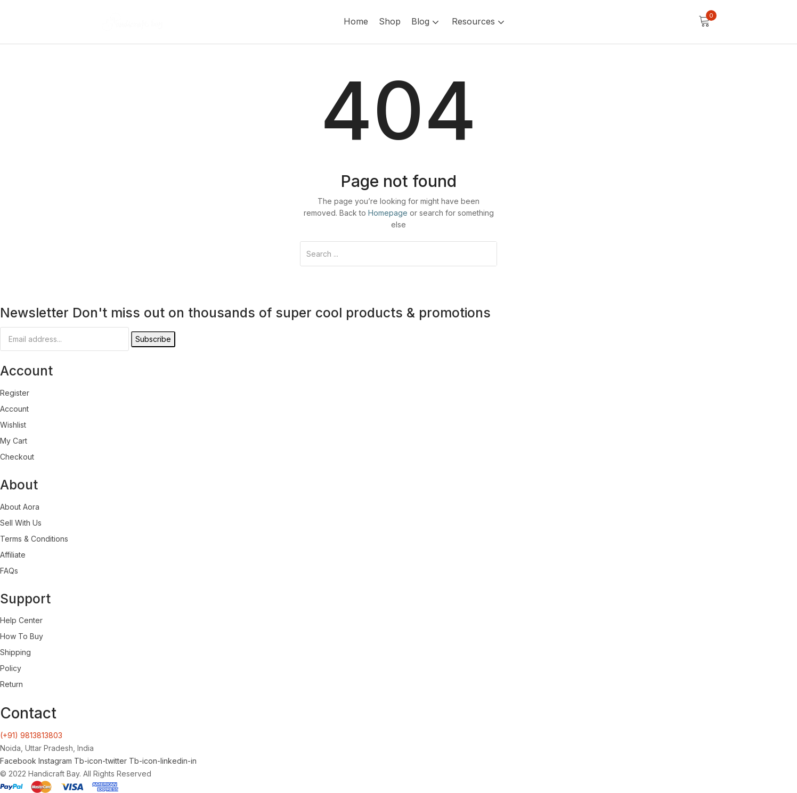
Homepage (388, 212)
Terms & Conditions (34, 538)
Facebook (19, 760)
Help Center (21, 620)
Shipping (15, 652)
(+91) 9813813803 (31, 735)
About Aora (19, 506)
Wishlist (13, 424)
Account (14, 408)
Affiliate (13, 554)
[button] (704, 21)
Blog (426, 21)
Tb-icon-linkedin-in (163, 760)
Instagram (56, 760)
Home (356, 21)
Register (14, 392)
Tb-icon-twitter (101, 760)
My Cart (13, 440)
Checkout (17, 456)
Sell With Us (21, 522)
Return (11, 684)
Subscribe (153, 339)
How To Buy (21, 636)
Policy (10, 668)
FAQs (9, 570)
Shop (390, 21)
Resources (479, 21)
